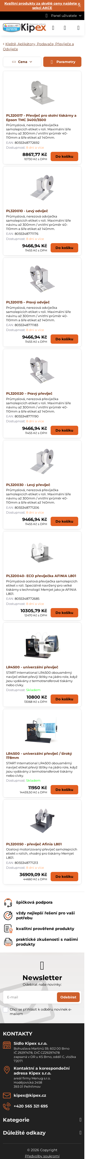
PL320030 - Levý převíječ (28, 485)
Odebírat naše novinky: (42, 984)
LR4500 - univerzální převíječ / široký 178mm (39, 755)
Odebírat (68, 997)
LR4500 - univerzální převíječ (32, 667)
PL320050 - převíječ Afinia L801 (34, 844)
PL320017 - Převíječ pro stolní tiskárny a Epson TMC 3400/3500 (41, 117)
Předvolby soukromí (42, 1156)
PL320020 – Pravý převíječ (29, 393)
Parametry (62, 62)
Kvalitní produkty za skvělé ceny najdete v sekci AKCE (42, 5)
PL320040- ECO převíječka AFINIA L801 (41, 576)
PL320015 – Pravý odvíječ (28, 302)
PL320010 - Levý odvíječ (27, 211)
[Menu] (78, 28)
